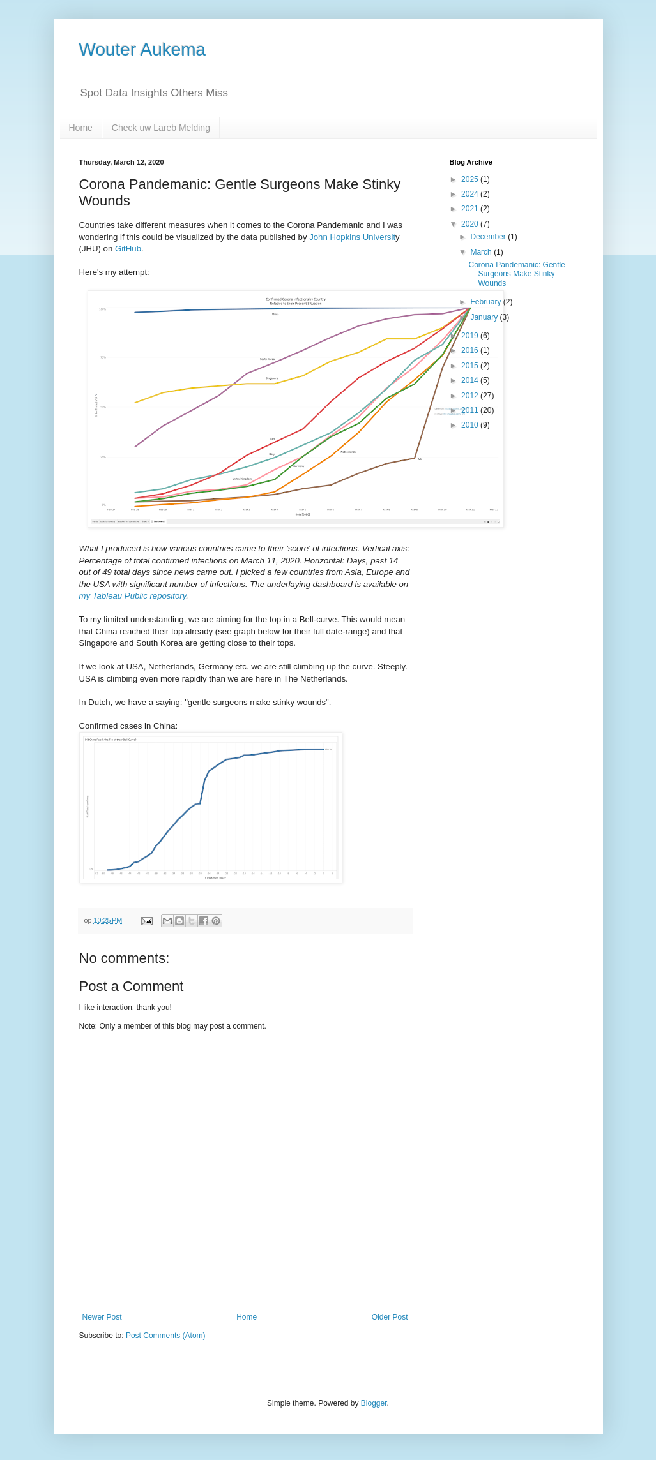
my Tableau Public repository (133, 595)
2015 (470, 365)
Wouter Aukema (142, 49)
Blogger (374, 1403)
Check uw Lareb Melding (161, 128)
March (482, 252)
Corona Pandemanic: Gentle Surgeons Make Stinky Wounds (516, 274)
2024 (470, 194)
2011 (470, 410)
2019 (470, 335)
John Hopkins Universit (352, 237)
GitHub (128, 248)
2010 (470, 425)
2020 (470, 224)
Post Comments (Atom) (166, 1335)
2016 (470, 350)
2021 (470, 208)
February (486, 301)
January (485, 317)
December (489, 236)
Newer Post (102, 1317)
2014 (470, 380)
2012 (470, 395)
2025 (470, 179)
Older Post (390, 1317)
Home (81, 128)
